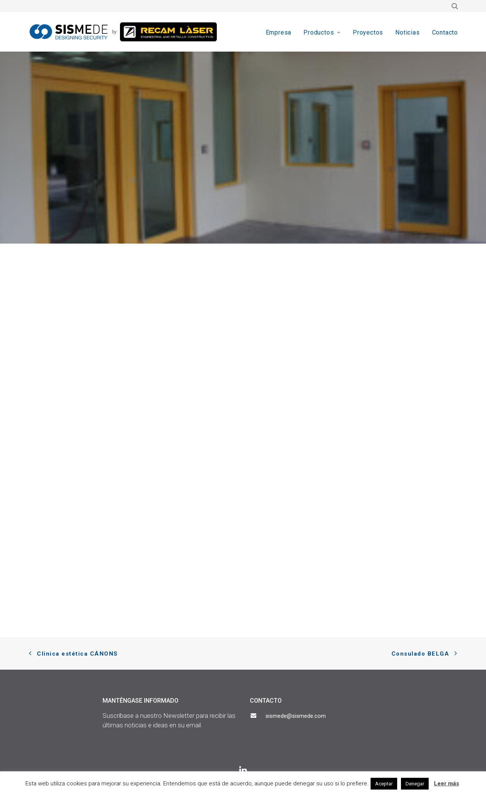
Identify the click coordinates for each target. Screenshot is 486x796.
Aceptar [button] (384, 784)
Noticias (407, 32)
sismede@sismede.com (295, 716)
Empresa (279, 32)
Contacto (445, 32)
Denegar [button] (415, 784)
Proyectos (368, 32)
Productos (322, 32)
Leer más (446, 783)
